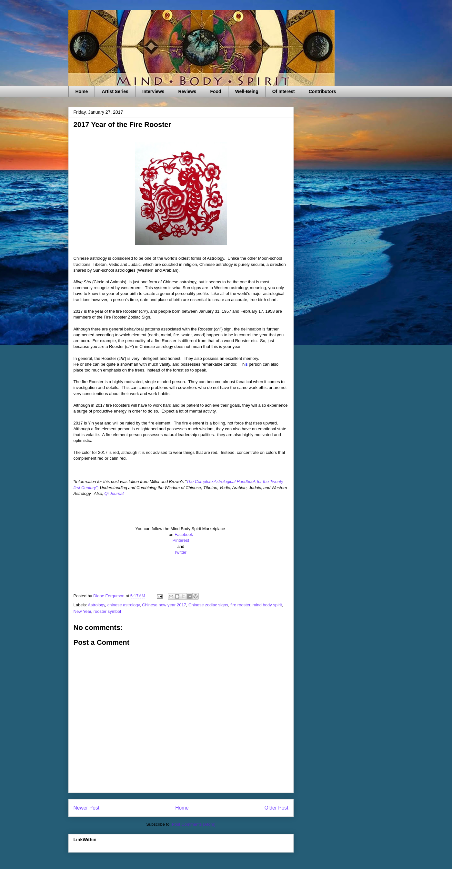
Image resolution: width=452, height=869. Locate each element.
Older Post (276, 808)
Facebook (184, 534)
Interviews (153, 91)
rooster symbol (107, 611)
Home (81, 91)
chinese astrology (123, 604)
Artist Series (115, 91)
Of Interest (283, 91)
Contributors (322, 91)
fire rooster (240, 604)
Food (215, 91)
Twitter (181, 552)
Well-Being (246, 91)
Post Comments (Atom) (194, 824)
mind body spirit (267, 604)
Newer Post (87, 808)
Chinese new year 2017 (164, 604)
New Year (82, 611)
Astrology (96, 604)
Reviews (187, 91)
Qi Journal (114, 493)
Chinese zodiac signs (208, 604)
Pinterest (181, 540)
